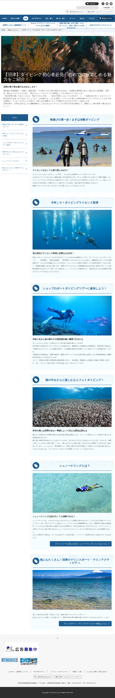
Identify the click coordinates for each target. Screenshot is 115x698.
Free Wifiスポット (39, 672)
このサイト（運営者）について (18, 672)
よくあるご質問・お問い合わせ (96, 672)
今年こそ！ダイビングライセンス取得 (13, 134)
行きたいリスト (107, 18)
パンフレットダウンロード (59, 672)
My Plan (91, 3)
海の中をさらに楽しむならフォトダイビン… (13, 153)
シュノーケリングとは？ (11, 161)
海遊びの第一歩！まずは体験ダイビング (13, 125)
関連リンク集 (77, 672)
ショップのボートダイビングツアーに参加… (13, 144)
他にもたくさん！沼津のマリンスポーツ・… (13, 169)
